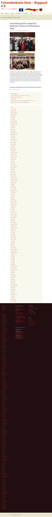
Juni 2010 (12, 242)
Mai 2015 (3, 393)
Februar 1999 (13, 299)
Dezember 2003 (13, 294)
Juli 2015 (12, 184)
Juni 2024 (12, 127)
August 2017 (13, 159)
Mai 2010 (12, 244)
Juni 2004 (12, 292)
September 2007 (13, 269)
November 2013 (13, 202)
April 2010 (3, 453)
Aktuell (30, 309)
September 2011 (13, 227)
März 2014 (12, 199)
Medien (31, 13)
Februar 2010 (13, 247)
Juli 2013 (12, 207)
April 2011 (12, 232)
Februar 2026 (13, 109)
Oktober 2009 (4, 458)
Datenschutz (4, 309)
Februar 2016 (13, 174)
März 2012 (3, 428)
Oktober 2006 (4, 483)
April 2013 (3, 418)
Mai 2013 (12, 209)
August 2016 (13, 167)
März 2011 (12, 234)
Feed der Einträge (32, 321)
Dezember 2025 (13, 112)
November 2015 (13, 179)
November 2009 (13, 249)
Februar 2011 (4, 443)
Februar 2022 (13, 142)
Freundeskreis (18, 13)
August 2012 (13, 217)
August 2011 (13, 229)
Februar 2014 (4, 408)
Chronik (12, 13)
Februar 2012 (13, 222)
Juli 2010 (3, 448)
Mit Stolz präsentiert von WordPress (15, 514)
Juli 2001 (12, 297)
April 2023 (12, 137)
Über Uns (7, 13)
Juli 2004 (3, 498)
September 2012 (5, 423)
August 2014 (13, 192)
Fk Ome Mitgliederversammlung (16, 97)
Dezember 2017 (4, 363)
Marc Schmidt (26, 30)
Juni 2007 (12, 272)
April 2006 (3, 488)
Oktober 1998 (4, 508)
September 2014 (5, 398)
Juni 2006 (12, 279)
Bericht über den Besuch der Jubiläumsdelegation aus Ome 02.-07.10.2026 (23, 100)
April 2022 (3, 348)
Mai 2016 (12, 169)
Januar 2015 (13, 189)
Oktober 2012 (13, 214)
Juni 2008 (12, 262)
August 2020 (13, 144)
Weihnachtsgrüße (18, 314)
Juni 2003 (3, 503)
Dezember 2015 (13, 177)
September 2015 (5, 388)
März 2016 (12, 172)
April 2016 (3, 378)
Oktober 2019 (13, 149)
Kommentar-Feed (32, 323)
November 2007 (4, 473)
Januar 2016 (4, 383)
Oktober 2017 (13, 157)
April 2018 (12, 154)
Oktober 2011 (4, 433)
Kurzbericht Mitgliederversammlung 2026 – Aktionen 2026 (20, 95)
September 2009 (13, 252)
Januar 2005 (13, 289)
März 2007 (12, 274)
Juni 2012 (12, 219)
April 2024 (12, 129)
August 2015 (13, 182)
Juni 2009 (3, 463)
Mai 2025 (12, 117)
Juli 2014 (12, 194)
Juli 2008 (3, 468)
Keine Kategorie (19, 30)
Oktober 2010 (13, 237)
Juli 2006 (12, 277)
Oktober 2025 (13, 114)
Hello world (30, 311)
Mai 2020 (12, 147)
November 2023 (13, 134)
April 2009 (12, 259)
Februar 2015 (13, 187)
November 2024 (13, 122)
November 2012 (13, 212)
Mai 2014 (12, 197)
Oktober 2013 (13, 204)
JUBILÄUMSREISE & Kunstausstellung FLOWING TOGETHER (20, 102)
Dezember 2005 (13, 284)
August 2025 (13, 115)
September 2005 (5, 493)
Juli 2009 (12, 254)
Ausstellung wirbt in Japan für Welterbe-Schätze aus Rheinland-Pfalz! (25, 26)
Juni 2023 (3, 343)
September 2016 (5, 373)
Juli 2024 (12, 125)
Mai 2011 (3, 438)
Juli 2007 (3, 478)
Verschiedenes (25, 13)
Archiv (22, 329)
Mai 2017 (3, 368)
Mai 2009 (12, 257)
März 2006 (12, 282)
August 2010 (13, 239)
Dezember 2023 (13, 132)
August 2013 (4, 413)
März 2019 (3, 358)
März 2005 (12, 287)
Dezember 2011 (13, 224)
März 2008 (12, 264)
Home (2, 13)
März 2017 (12, 164)
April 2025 (12, 119)
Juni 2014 (3, 403)
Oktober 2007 (13, 267)
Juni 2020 (3, 353)
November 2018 (13, 152)
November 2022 (13, 139)
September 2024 (13, 124)
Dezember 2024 (13, 120)
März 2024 (3, 338)
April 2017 (12, 162)
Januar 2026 (13, 110)
